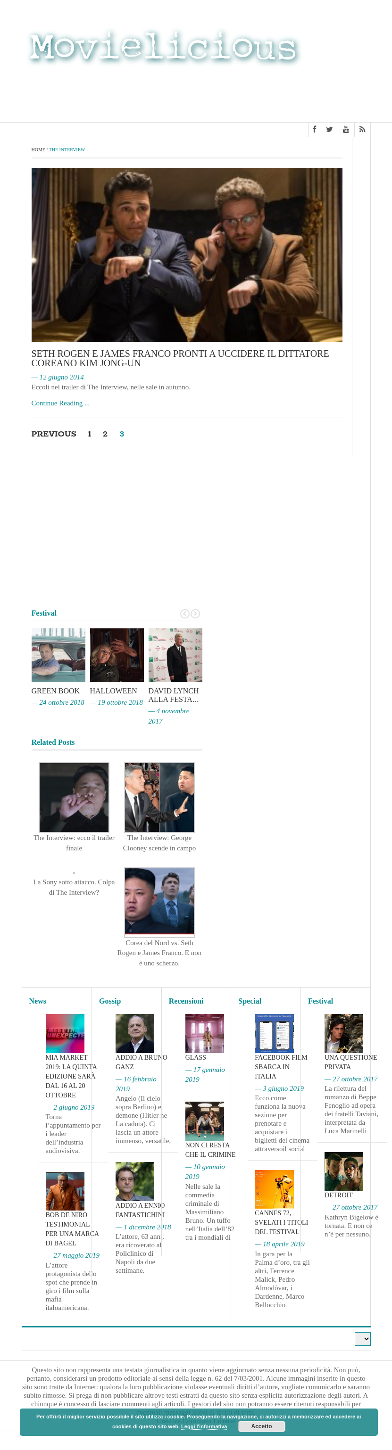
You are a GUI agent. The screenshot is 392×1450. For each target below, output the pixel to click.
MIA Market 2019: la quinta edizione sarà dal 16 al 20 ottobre (71, 1076)
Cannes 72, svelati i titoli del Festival (281, 1223)
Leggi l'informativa (204, 1426)
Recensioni (186, 1001)
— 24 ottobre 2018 (58, 702)
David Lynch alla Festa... (174, 695)
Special (249, 1001)
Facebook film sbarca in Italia (281, 1067)
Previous (54, 434)
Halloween (113, 691)
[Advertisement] (295, 93)
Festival (320, 1001)
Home (38, 149)
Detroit (339, 1195)
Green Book (56, 691)
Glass (195, 1057)
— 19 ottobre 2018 (116, 702)
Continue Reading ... (61, 403)
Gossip (110, 1001)
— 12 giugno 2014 (58, 377)
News (37, 1001)
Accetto (261, 1426)
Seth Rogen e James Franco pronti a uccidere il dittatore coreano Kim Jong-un (180, 358)
